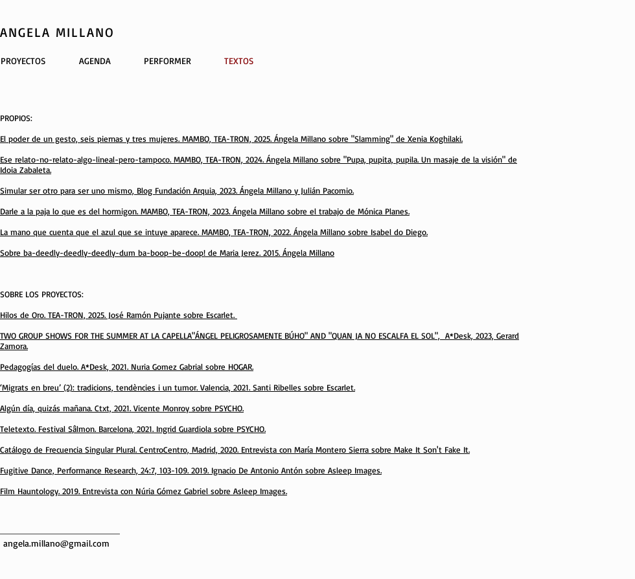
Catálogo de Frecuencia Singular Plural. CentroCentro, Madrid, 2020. (120, 449)
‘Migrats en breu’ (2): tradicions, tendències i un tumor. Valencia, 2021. (126, 387)
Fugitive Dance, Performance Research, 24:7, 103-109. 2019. (105, 470)
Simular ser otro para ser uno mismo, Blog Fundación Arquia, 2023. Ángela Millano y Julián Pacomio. (177, 190)
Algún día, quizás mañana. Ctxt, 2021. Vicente (81, 408)
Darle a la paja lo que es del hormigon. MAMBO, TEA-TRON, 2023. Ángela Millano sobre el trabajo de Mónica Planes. (205, 211)
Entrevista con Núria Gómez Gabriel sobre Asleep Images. (184, 491)
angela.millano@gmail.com (56, 543)
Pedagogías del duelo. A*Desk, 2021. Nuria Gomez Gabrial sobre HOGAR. (126, 366)
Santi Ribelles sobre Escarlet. (304, 387)
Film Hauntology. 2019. (41, 491)
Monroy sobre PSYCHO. (203, 408)
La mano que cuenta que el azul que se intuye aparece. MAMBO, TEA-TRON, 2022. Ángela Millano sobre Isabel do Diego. (214, 232)
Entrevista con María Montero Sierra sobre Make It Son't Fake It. (355, 449)
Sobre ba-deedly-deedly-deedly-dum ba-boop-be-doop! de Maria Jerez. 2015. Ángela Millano (167, 252)
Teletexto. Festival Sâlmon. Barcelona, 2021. (78, 429)
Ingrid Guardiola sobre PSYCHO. (211, 429)
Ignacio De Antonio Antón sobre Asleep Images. (296, 470)
